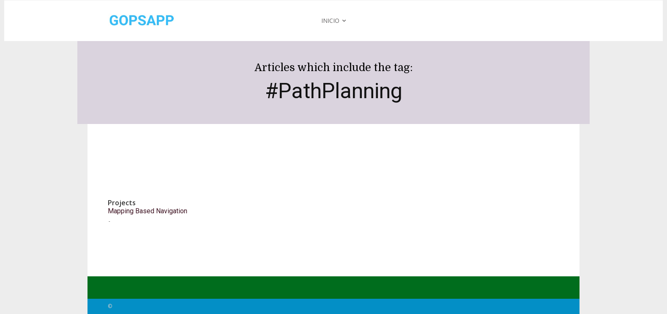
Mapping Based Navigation (147, 211)
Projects (122, 203)
